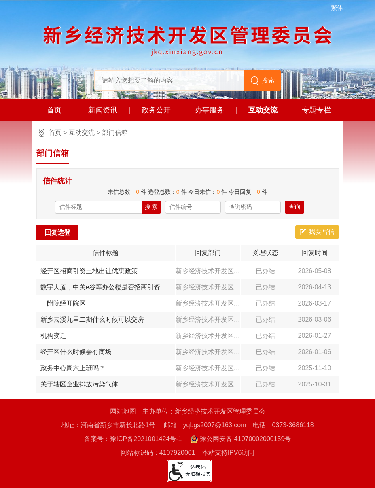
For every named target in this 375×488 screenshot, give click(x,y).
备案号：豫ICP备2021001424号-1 (133, 438)
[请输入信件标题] (98, 207)
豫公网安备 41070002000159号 (240, 439)
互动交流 (263, 110)
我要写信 (322, 231)
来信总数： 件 (127, 192)
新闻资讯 (102, 110)
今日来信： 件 (207, 192)
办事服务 (209, 110)
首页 (54, 110)
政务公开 (156, 110)
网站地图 (123, 411)
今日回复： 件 (248, 192)
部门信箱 (115, 132)
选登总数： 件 (167, 192)
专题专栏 (316, 110)
